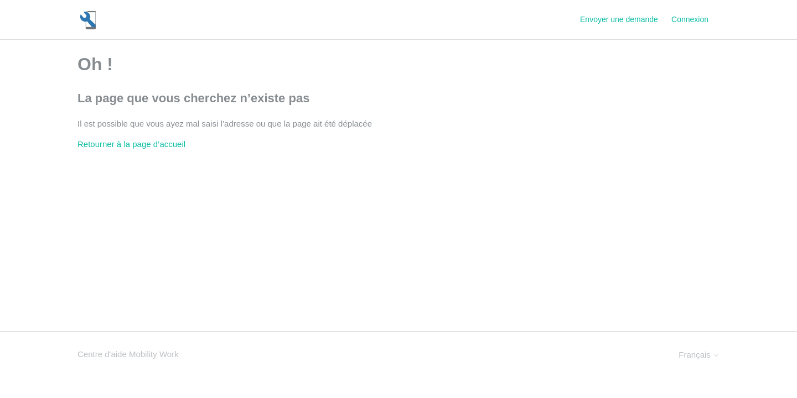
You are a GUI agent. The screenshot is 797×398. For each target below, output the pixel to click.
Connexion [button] (689, 19)
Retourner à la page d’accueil (131, 144)
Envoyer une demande (619, 19)
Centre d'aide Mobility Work (128, 354)
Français (699, 354)
